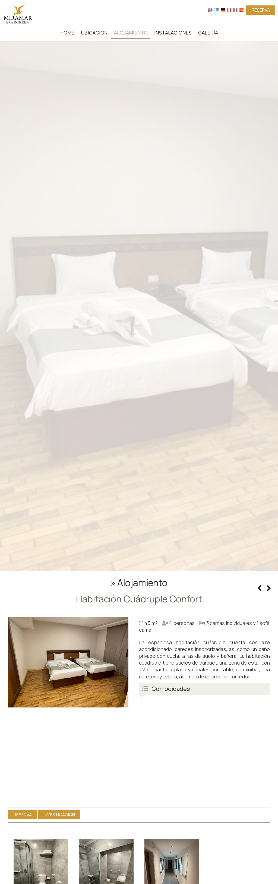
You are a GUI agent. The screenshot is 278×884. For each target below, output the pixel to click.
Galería (208, 32)
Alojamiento (131, 32)
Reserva (261, 10)
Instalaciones (173, 32)
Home (67, 32)
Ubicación (94, 32)
